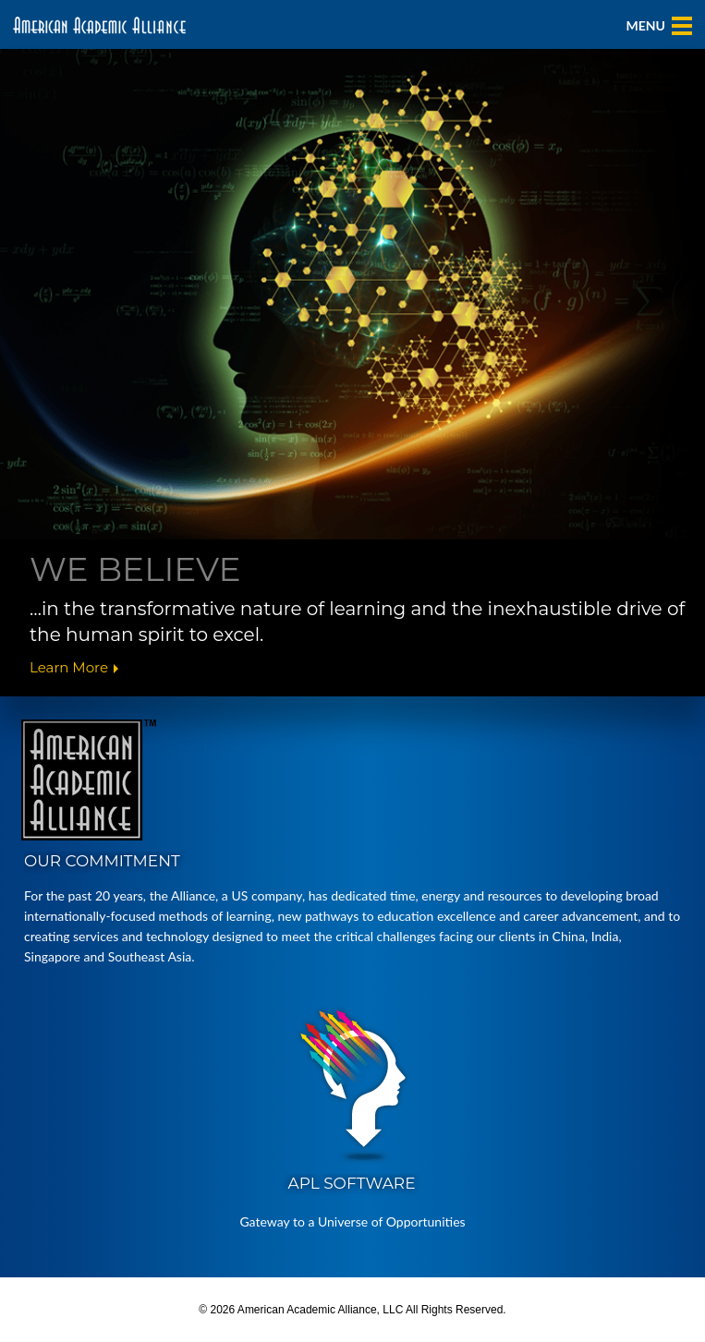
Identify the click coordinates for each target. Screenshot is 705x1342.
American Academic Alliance (99, 25)
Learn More (69, 667)
